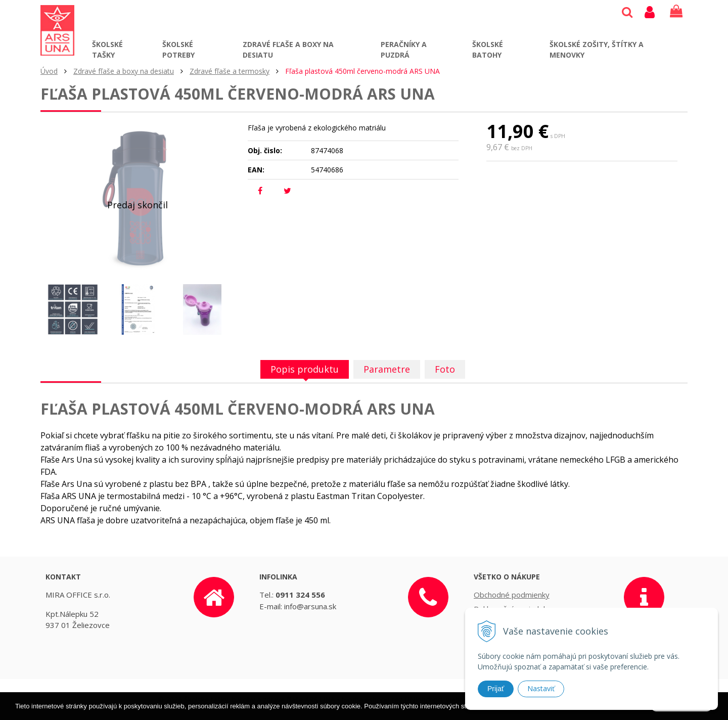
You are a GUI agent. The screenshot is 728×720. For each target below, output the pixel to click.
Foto (445, 369)
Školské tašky (107, 49)
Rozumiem (681, 713)
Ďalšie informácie (559, 713)
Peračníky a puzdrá (404, 49)
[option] (73, 309)
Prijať (495, 689)
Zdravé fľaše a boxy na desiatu (288, 49)
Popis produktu (304, 369)
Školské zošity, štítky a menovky (597, 49)
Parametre (386, 369)
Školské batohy (487, 49)
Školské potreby (178, 49)
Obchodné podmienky (512, 595)
